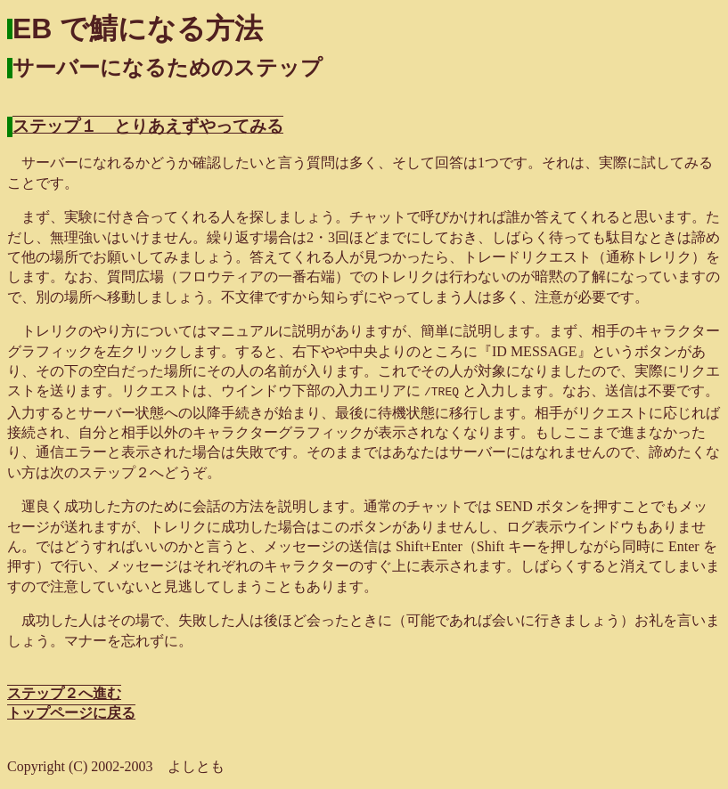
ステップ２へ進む (64, 691)
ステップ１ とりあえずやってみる (147, 126)
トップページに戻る (71, 711)
